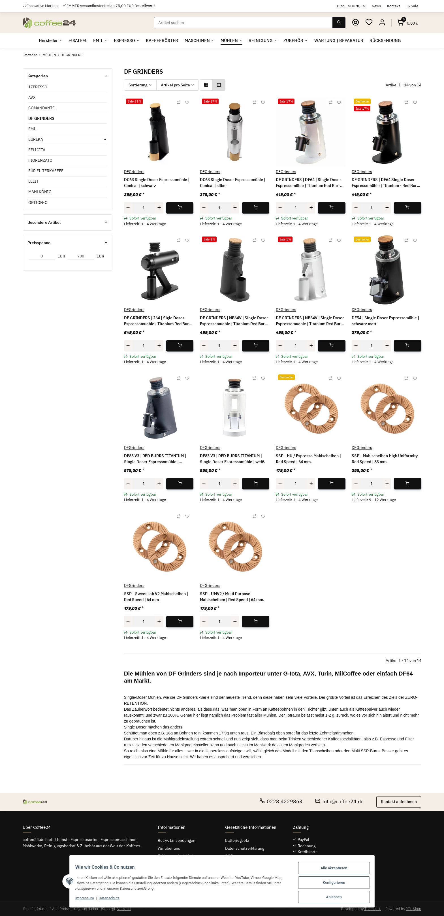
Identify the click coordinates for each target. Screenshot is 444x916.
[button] (382, 22)
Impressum (81, 899)
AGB (229, 856)
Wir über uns (169, 848)
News (376, 5)
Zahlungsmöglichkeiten (178, 856)
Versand (124, 908)
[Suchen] (243, 22)
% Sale (412, 5)
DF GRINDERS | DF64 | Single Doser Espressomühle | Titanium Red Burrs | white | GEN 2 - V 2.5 (310, 183)
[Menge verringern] (128, 207)
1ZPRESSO (37, 87)
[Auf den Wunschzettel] (187, 102)
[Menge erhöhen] (159, 207)
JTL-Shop (413, 908)
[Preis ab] (41, 256)
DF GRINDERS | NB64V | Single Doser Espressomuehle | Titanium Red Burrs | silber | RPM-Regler (310, 321)
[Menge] (143, 207)
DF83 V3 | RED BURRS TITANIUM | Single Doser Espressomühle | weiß (232, 458)
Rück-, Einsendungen (176, 840)
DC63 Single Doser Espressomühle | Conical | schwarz (156, 182)
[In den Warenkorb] (180, 207)
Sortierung (138, 85)
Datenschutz (105, 899)
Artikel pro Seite (175, 85)
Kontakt (393, 5)
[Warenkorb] (407, 22)
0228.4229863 (281, 801)
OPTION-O (38, 202)
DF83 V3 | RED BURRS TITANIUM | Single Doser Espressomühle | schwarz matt (155, 459)
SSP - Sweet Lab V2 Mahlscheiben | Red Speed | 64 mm (156, 596)
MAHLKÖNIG (40, 192)
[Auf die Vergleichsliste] (178, 102)
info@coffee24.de (339, 801)
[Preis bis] (80, 256)
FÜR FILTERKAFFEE (45, 170)
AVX (32, 97)
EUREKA (35, 139)
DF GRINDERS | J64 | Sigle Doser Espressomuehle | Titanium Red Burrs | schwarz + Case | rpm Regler (158, 321)
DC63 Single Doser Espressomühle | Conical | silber (232, 182)
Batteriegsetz (237, 840)
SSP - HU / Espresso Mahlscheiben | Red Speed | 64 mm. (308, 458)
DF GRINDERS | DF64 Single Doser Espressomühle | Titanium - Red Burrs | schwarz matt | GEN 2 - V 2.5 (386, 183)
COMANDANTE (41, 107)
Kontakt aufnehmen (399, 801)
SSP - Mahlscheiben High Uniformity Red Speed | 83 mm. (385, 458)
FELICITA (36, 149)
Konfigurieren (337, 883)
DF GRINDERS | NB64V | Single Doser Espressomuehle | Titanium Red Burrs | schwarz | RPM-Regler (234, 321)
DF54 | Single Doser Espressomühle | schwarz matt (385, 320)
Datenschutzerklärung (244, 848)
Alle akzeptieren (338, 869)
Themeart (372, 908)
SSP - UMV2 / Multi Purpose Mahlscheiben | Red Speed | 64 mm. (232, 596)
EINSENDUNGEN (351, 5)
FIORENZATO (40, 160)
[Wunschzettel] (369, 22)
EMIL (32, 128)
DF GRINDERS (41, 118)
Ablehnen (337, 897)
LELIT (33, 181)
